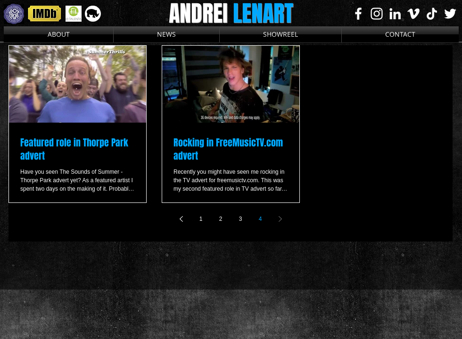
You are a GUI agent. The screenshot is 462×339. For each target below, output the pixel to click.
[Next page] (280, 218)
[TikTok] (432, 14)
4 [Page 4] (260, 219)
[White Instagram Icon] (377, 14)
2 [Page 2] (221, 219)
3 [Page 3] (240, 219)
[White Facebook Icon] (358, 14)
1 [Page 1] (201, 219)
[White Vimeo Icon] (413, 14)
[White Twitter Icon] (450, 14)
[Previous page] (181, 218)
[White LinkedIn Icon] (395, 14)
